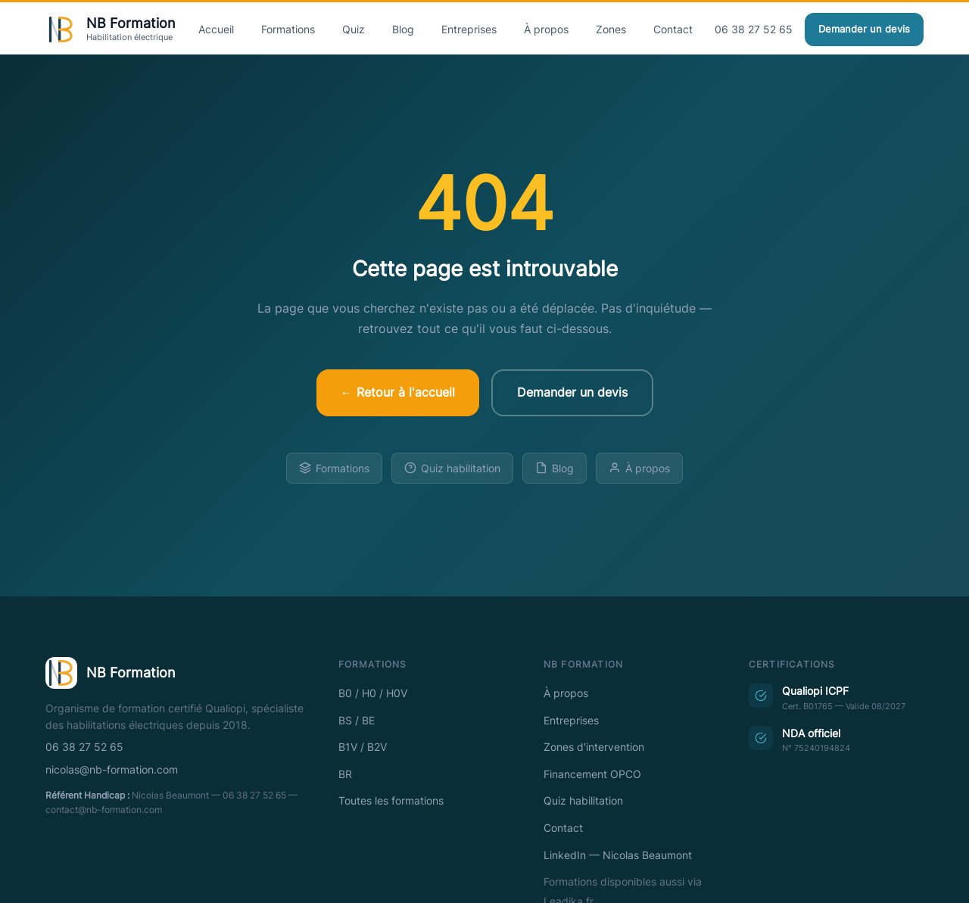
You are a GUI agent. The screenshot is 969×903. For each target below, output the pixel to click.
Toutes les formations (391, 801)
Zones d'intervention (594, 747)
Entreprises (469, 29)
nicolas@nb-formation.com (111, 770)
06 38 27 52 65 (754, 29)
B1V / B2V (362, 747)
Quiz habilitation (452, 468)
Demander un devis (864, 29)
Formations (288, 29)
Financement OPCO (592, 774)
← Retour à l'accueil (398, 392)
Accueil (216, 29)
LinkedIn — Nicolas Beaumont (618, 855)
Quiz (353, 29)
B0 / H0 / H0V (372, 693)
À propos (546, 29)
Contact (673, 29)
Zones (611, 29)
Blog (403, 29)
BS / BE (356, 721)
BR (345, 774)
